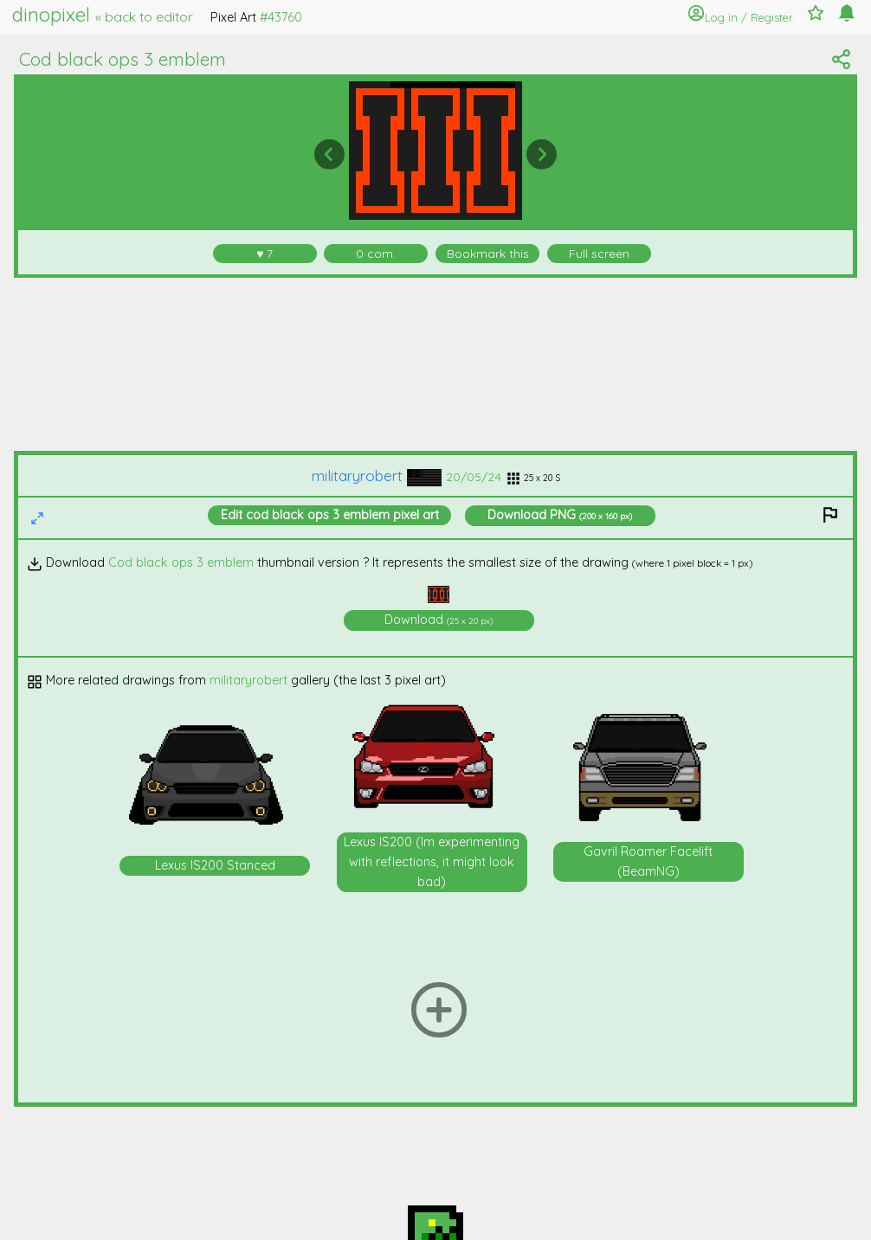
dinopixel (102, 15)
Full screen (599, 253)
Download (559, 515)
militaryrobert (377, 475)
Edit (330, 515)
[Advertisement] (436, 364)
